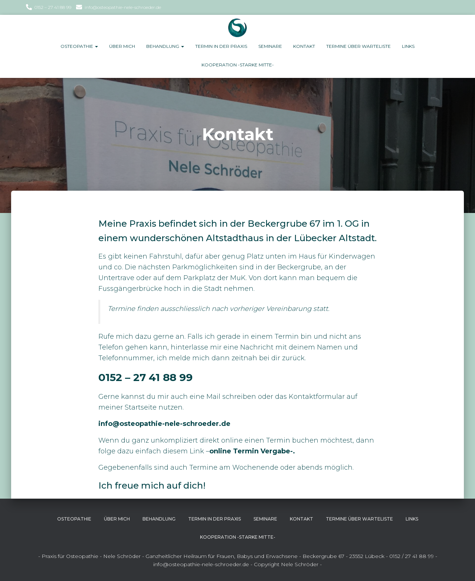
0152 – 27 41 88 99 (53, 7)
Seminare (270, 46)
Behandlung (165, 46)
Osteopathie (79, 46)
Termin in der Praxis (221, 46)
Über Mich (122, 46)
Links (408, 46)
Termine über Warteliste (358, 46)
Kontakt (304, 46)
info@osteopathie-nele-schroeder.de (123, 7)
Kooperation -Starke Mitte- (238, 65)
